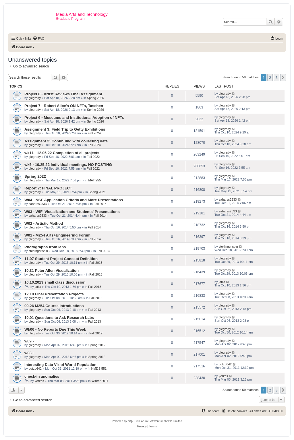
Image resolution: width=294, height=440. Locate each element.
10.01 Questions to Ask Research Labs (59, 317)
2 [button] (270, 77)
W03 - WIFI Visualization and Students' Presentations (72, 212)
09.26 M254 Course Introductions (54, 306)
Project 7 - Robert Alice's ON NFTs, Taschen (63, 106)
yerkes (39, 381)
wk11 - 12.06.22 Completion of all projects (61, 153)
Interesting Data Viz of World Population (60, 365)
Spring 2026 (95, 98)
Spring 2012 (96, 345)
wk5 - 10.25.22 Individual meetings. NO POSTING (68, 164)
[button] (283, 77)
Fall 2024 (94, 133)
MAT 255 (94, 180)
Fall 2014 (100, 204)
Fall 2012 (95, 333)
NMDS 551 (99, 368)
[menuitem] (38, 38)
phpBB (132, 421)
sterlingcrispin (38, 251)
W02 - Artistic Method (43, 223)
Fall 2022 (93, 156)
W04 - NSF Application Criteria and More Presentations (73, 200)
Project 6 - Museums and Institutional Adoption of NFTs (74, 117)
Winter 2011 (100, 381)
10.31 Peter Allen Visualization (51, 270)
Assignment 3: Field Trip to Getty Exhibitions (64, 129)
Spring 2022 (35, 176)
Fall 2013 (103, 251)
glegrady (35, 98)
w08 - (29, 353)
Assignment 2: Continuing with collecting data (66, 141)
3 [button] (277, 77)
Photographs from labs (45, 247)
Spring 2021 (97, 192)
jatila (38, 286)
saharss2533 (38, 204)
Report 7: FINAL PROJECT (48, 188)
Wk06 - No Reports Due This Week (55, 329)
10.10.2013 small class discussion (55, 282)
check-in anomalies (41, 376)
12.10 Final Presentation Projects (54, 294)
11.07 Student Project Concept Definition (61, 259)
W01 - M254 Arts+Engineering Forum (57, 235)
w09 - (29, 341)
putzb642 (35, 368)
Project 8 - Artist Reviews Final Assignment (63, 94)
